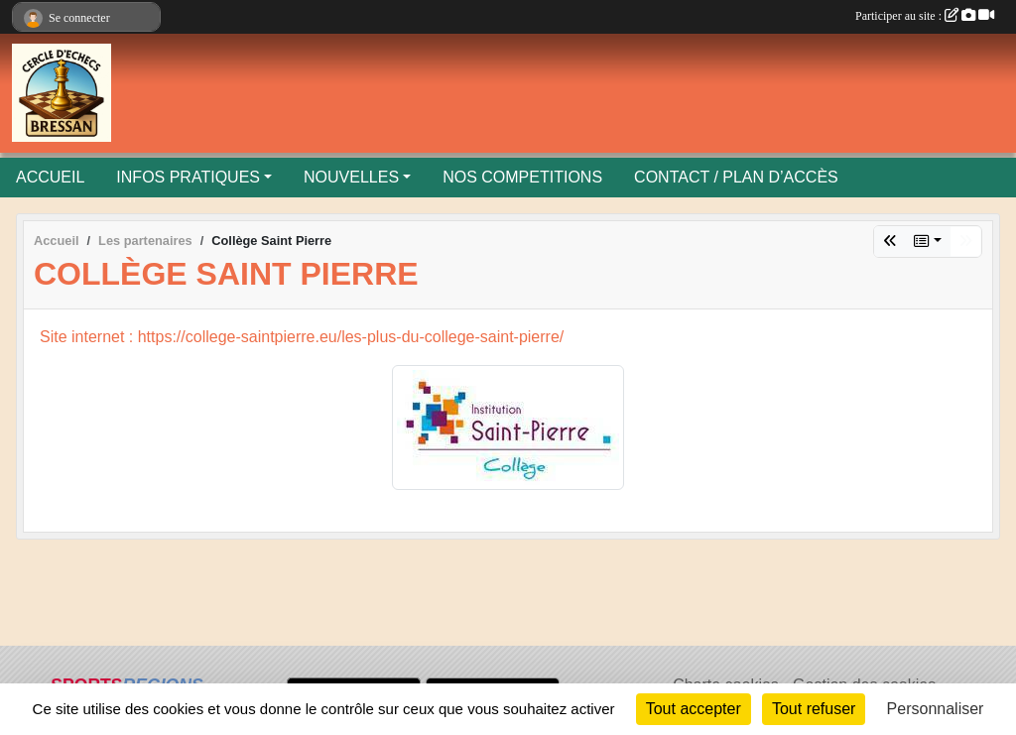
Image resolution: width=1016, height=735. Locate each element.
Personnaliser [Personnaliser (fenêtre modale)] (935, 708)
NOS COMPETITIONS (522, 177)
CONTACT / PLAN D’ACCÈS (736, 177)
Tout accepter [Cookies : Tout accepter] (693, 708)
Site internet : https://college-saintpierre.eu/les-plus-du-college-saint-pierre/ (302, 336)
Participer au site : (924, 16)
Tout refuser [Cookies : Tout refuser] (813, 708)
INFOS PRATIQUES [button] (188, 177)
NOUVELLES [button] (351, 177)
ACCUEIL (50, 177)
